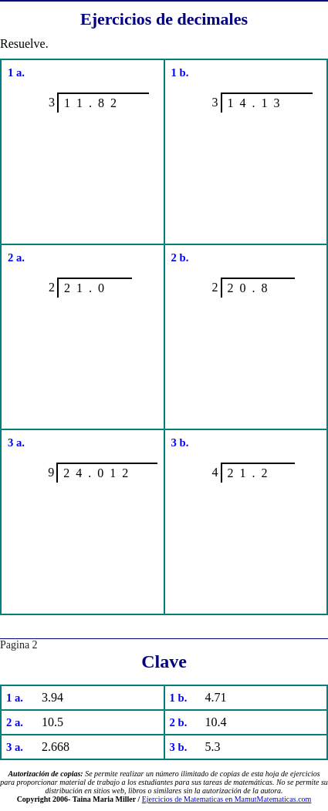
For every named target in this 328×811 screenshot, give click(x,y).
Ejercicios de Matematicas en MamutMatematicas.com (227, 799)
